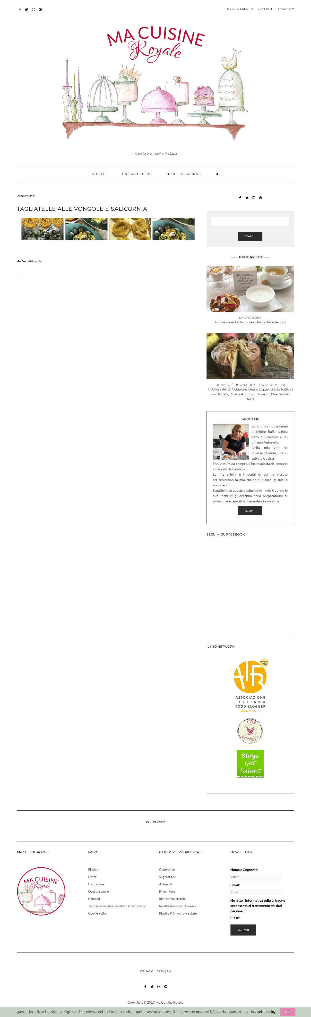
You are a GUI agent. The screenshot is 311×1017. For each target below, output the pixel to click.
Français (164, 971)
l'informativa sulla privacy (263, 900)
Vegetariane (167, 877)
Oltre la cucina (184, 174)
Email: (235, 885)
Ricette (99, 174)
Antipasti (165, 884)
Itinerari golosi (137, 174)
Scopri (250, 510)
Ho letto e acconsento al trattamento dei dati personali (257, 905)
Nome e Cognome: (244, 870)
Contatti (265, 8)
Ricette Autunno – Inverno (177, 906)
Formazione (96, 884)
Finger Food (167, 891)
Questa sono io (240, 8)
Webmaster (35, 261)
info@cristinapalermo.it (166, 1010)
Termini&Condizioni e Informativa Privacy (117, 906)
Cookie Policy (97, 913)
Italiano (285, 8)
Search (250, 236)
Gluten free (167, 870)
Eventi (92, 877)
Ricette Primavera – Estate (178, 913)
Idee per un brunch (172, 899)
